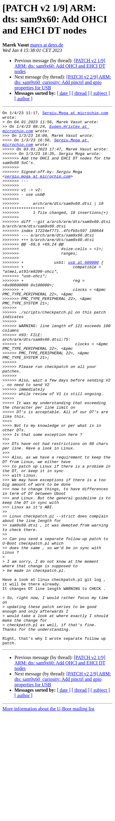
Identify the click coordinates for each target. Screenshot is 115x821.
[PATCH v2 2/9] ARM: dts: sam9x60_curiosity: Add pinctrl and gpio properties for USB (62, 82)
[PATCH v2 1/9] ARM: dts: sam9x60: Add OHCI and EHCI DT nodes (59, 66)
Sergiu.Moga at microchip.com (75, 113)
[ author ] (23, 98)
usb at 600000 (83, 293)
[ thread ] (80, 93)
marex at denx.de (46, 44)
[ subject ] (100, 93)
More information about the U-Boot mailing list (48, 815)
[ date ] (63, 93)
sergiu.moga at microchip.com (37, 189)
